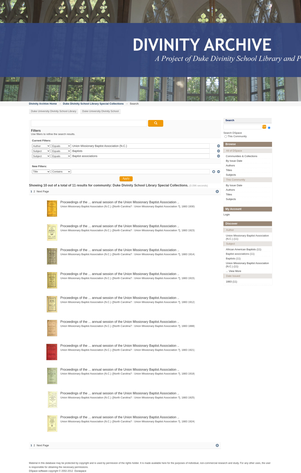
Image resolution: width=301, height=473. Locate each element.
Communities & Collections (241, 156)
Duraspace (80, 471)
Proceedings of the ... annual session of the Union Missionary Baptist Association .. (119, 202)
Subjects (231, 174)
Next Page (43, 191)
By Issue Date (234, 160)
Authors (230, 165)
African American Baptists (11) (243, 249)
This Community (235, 136)
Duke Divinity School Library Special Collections (93, 103)
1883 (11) (231, 281)
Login (269, 4)
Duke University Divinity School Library (53, 111)
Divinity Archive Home (43, 103)
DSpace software (38, 471)
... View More (233, 271)
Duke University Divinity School (100, 111)
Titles (229, 170)
